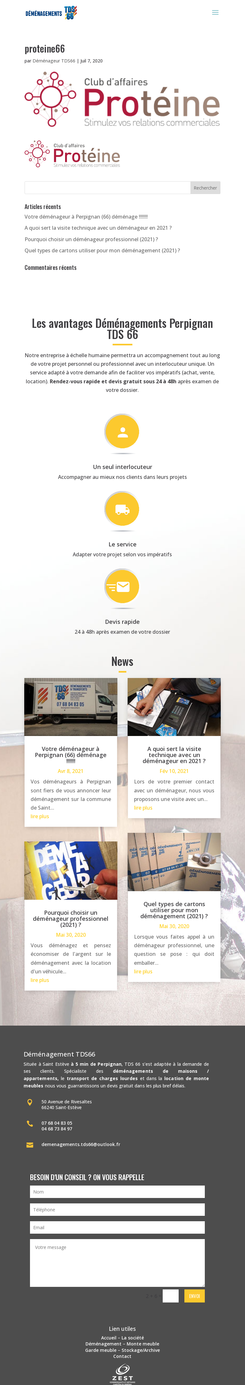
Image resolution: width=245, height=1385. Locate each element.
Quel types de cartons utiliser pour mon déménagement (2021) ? (102, 250)
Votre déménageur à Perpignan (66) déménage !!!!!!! (86, 216)
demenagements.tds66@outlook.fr (80, 1144)
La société (133, 1338)
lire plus (40, 816)
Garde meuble (100, 1350)
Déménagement (103, 1344)
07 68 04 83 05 (56, 1123)
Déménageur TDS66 (54, 61)
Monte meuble (143, 1344)
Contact (122, 1356)
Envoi (194, 1295)
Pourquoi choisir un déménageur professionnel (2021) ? (91, 239)
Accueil (108, 1338)
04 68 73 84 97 (56, 1129)
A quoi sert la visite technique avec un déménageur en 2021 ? (98, 227)
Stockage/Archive (141, 1350)
